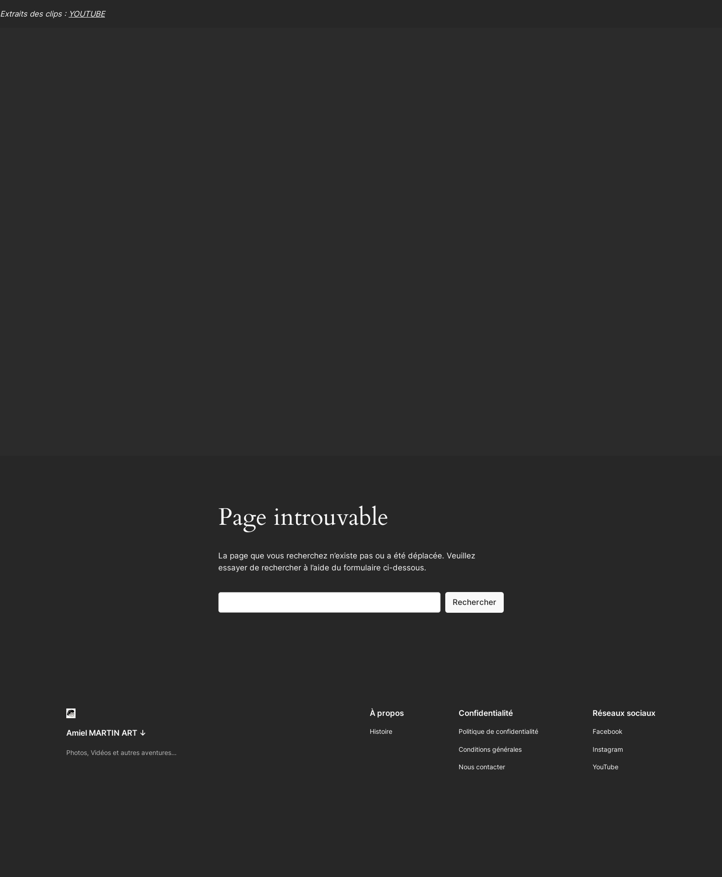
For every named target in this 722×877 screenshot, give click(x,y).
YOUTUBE (87, 13)
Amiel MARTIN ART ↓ (106, 733)
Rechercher (474, 602)
